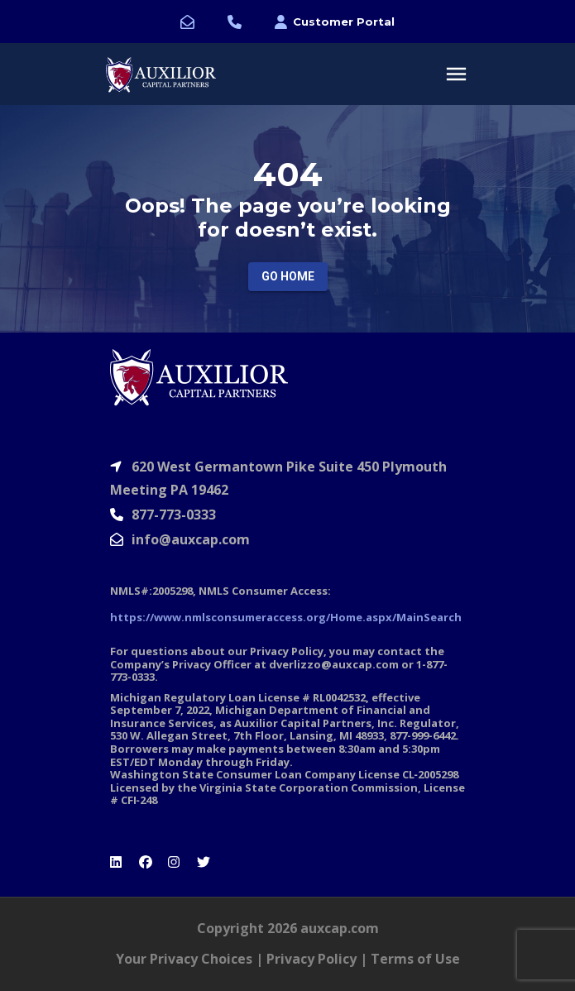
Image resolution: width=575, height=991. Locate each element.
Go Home (287, 276)
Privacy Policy (311, 959)
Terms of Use (415, 959)
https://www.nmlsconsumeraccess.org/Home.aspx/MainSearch (286, 617)
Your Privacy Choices (184, 959)
